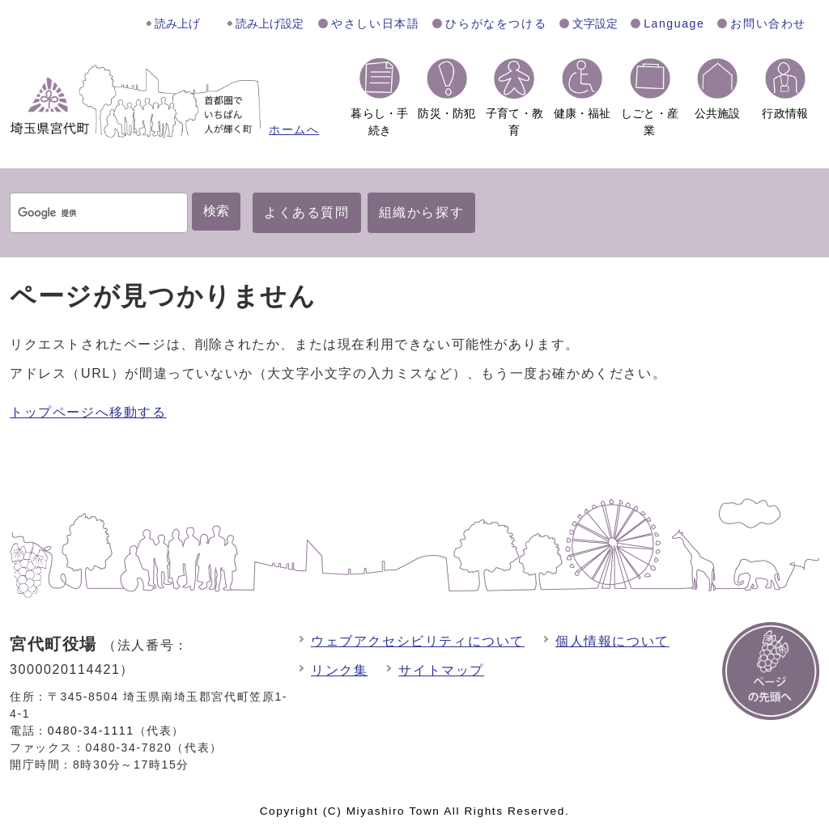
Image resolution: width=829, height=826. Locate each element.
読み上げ (177, 23)
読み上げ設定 (270, 23)
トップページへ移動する (88, 412)
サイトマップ (441, 670)
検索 (216, 211)
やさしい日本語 (375, 23)
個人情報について (612, 641)
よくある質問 (307, 212)
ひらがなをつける (495, 23)
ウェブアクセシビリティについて (418, 641)
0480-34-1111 (91, 730)
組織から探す (422, 212)
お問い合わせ (768, 23)
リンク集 (339, 670)
